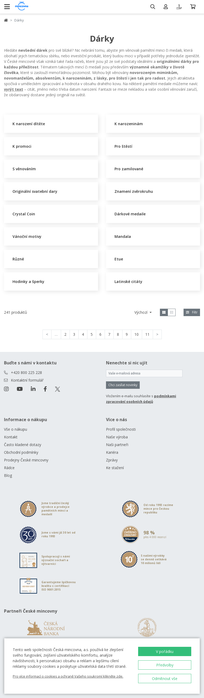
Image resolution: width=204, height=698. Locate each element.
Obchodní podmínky (21, 452)
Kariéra (112, 452)
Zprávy (112, 460)
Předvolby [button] (164, 665)
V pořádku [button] (164, 651)
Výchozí (141, 312)
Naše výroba (117, 436)
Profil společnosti (121, 429)
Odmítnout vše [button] (164, 678)
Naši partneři (117, 444)
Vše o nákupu (15, 429)
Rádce (9, 467)
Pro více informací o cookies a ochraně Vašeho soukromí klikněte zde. (68, 676)
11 (147, 334)
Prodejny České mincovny (26, 460)
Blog (8, 475)
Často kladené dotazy (22, 444)
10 (136, 334)
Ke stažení (115, 467)
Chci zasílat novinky (122, 385)
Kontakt (11, 436)
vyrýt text (13, 89)
